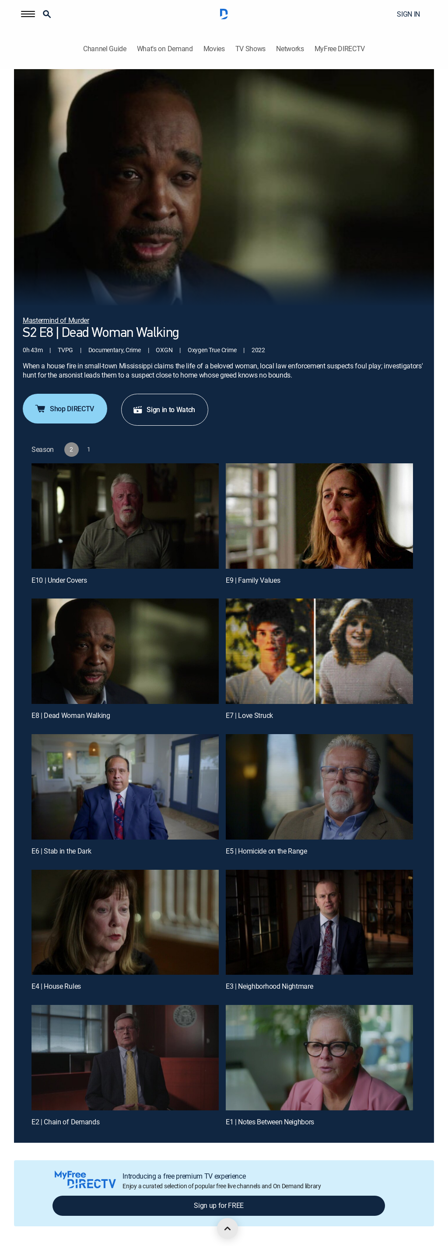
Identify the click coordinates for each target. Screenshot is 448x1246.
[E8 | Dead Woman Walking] (125, 651)
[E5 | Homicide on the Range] (319, 787)
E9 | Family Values (253, 580)
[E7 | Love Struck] (319, 651)
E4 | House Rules (56, 986)
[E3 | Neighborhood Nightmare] (319, 922)
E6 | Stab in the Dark (61, 851)
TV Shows (250, 48)
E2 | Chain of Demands (65, 1122)
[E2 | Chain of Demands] (125, 1057)
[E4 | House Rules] (125, 922)
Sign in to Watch (164, 409)
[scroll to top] (228, 1228)
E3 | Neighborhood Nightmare (269, 986)
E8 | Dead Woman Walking (71, 715)
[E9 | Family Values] (319, 516)
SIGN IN (408, 14)
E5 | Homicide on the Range (266, 851)
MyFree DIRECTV (340, 48)
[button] (28, 14)
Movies (214, 48)
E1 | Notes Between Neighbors (270, 1122)
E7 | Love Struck (249, 715)
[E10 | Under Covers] (125, 516)
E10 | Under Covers (59, 580)
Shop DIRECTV (64, 408)
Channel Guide (104, 48)
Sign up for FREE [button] (219, 1205)
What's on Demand (165, 48)
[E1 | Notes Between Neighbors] (319, 1057)
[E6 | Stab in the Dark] (125, 787)
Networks (290, 48)
